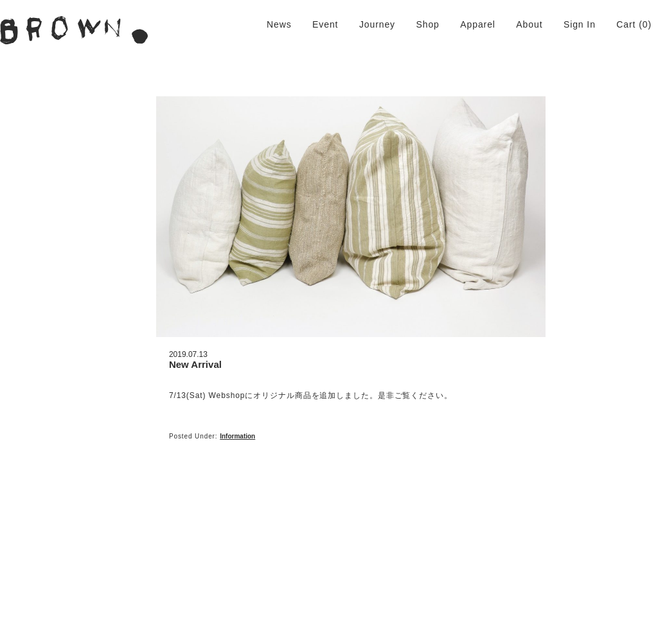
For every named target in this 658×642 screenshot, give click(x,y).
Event (325, 24)
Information (237, 436)
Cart (626, 24)
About (529, 24)
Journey (377, 24)
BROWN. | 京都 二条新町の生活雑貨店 (74, 30)
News (279, 24)
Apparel (477, 24)
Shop (427, 24)
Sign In (580, 24)
